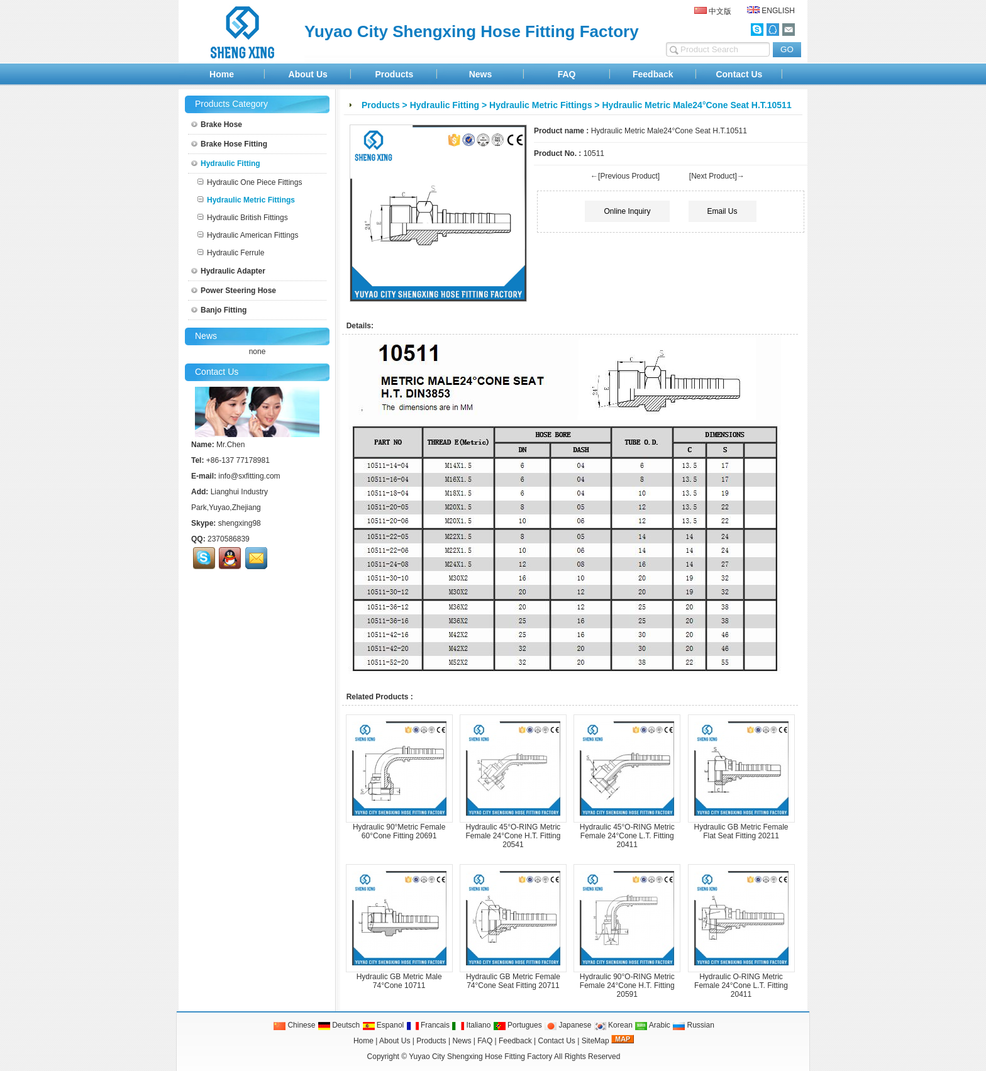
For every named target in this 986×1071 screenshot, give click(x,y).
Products (394, 74)
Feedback (653, 74)
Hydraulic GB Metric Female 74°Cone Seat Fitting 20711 (513, 981)
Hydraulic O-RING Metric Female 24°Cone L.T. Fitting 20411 (741, 985)
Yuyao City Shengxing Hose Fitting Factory (480, 1056)
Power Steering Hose (233, 290)
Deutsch (339, 1025)
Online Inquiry (627, 211)
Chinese (294, 1025)
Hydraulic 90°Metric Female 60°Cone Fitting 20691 (399, 831)
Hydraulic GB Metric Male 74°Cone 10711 (399, 981)
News (480, 74)
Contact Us (739, 74)
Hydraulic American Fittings (247, 235)
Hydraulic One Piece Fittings (249, 182)
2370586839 (229, 539)
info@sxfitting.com (249, 476)
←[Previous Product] (625, 176)
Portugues (517, 1025)
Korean (613, 1025)
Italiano (470, 1025)
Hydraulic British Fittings (242, 217)
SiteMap (595, 1040)
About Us (308, 74)
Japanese (567, 1025)
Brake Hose (216, 124)
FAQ (567, 74)
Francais (428, 1025)
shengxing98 (239, 523)
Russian (693, 1025)
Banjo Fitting (218, 310)
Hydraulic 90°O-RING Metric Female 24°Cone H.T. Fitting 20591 (627, 985)
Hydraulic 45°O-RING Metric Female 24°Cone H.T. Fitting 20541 (513, 836)
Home (221, 74)
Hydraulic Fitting (444, 105)
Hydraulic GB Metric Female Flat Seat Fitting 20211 (741, 831)
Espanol (383, 1025)
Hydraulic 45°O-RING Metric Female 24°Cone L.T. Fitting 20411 (627, 836)
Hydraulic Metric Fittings (540, 105)
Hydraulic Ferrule (230, 252)
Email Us (722, 211)
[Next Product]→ (717, 176)
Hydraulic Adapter (228, 271)
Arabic (652, 1025)
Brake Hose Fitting (229, 144)
